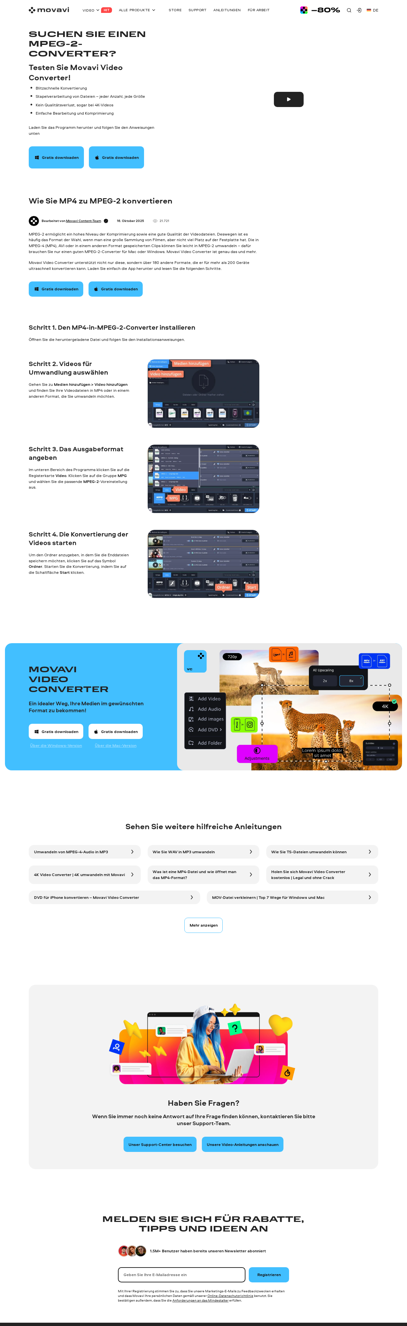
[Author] (34, 221)
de (372, 10)
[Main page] (49, 10)
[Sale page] (320, 10)
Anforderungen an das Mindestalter (200, 1300)
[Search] (349, 10)
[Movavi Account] (358, 10)
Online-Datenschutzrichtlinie (230, 1296)
